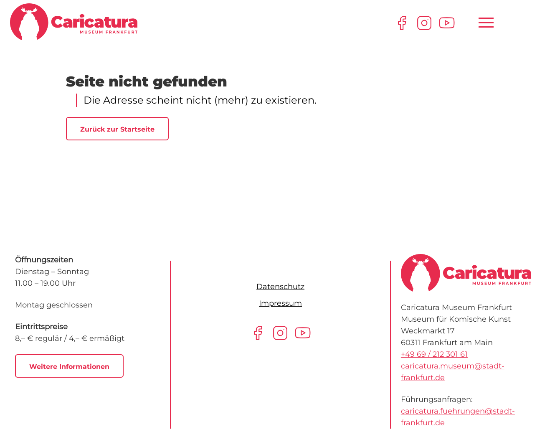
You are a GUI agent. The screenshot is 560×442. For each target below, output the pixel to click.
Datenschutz (280, 286)
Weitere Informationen (69, 367)
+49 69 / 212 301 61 (434, 354)
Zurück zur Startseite (117, 129)
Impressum (280, 303)
